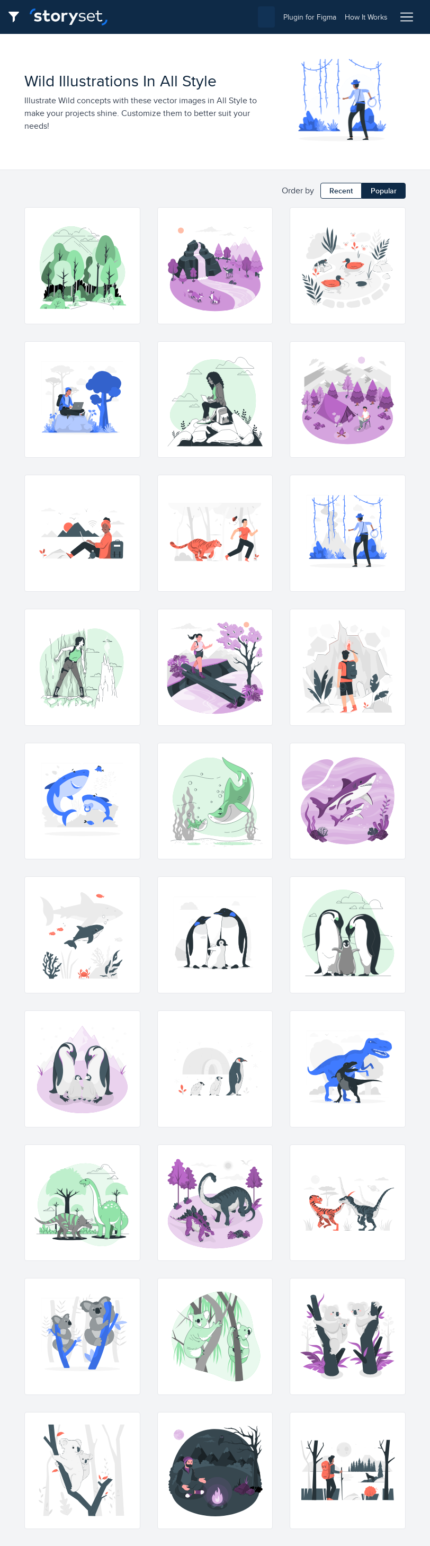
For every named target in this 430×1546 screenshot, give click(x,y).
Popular (384, 190)
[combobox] (195, 17)
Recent (341, 190)
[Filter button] (16, 16)
